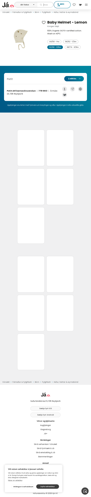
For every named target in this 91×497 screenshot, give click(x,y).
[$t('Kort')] (80, 4)
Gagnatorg (45, 429)
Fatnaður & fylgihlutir (22, 12)
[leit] (45, 4)
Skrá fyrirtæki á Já (45, 448)
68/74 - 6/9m (73, 47)
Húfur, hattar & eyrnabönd (66, 12)
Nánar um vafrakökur (15, 480)
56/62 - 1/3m (70, 41)
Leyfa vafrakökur (47, 487)
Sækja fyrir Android (45, 415)
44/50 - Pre (54, 41)
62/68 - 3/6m (55, 47)
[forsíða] (8, 4)
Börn (37, 12)
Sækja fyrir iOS (45, 408)
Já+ (45, 433)
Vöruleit (6, 12)
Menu (86, 4)
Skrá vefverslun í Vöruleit (45, 444)
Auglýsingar (45, 425)
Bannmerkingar (45, 456)
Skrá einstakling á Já (45, 452)
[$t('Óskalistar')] (74, 4)
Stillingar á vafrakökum (23, 487)
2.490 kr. (72, 78)
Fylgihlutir (46, 12)
